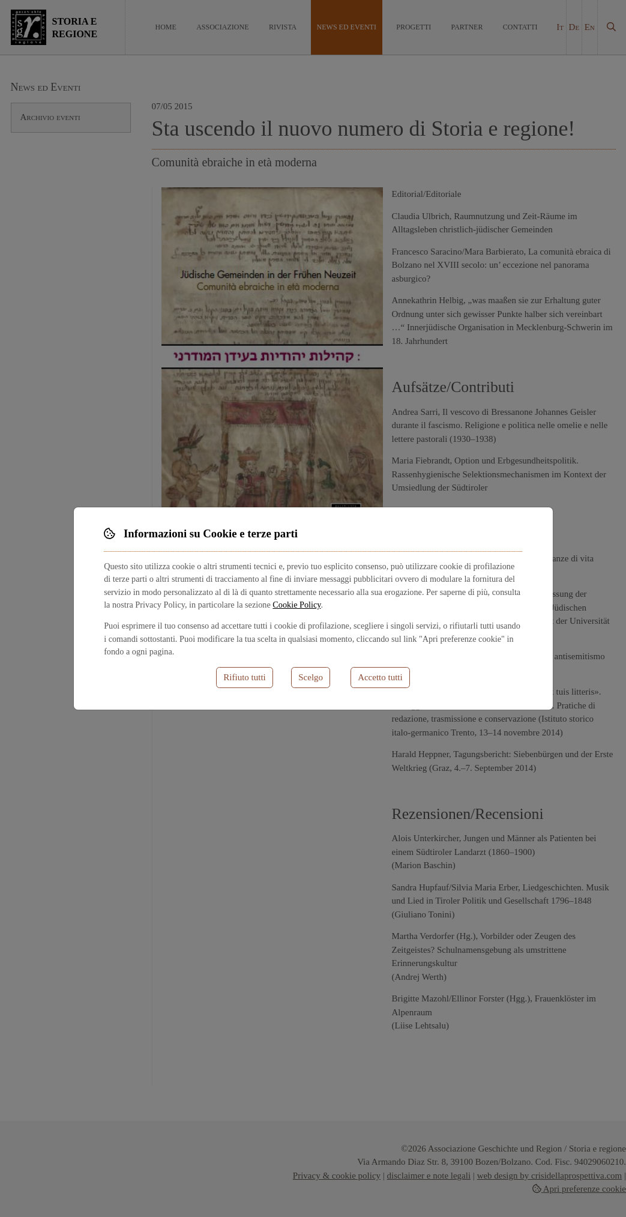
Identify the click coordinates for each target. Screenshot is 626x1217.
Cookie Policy (296, 604)
